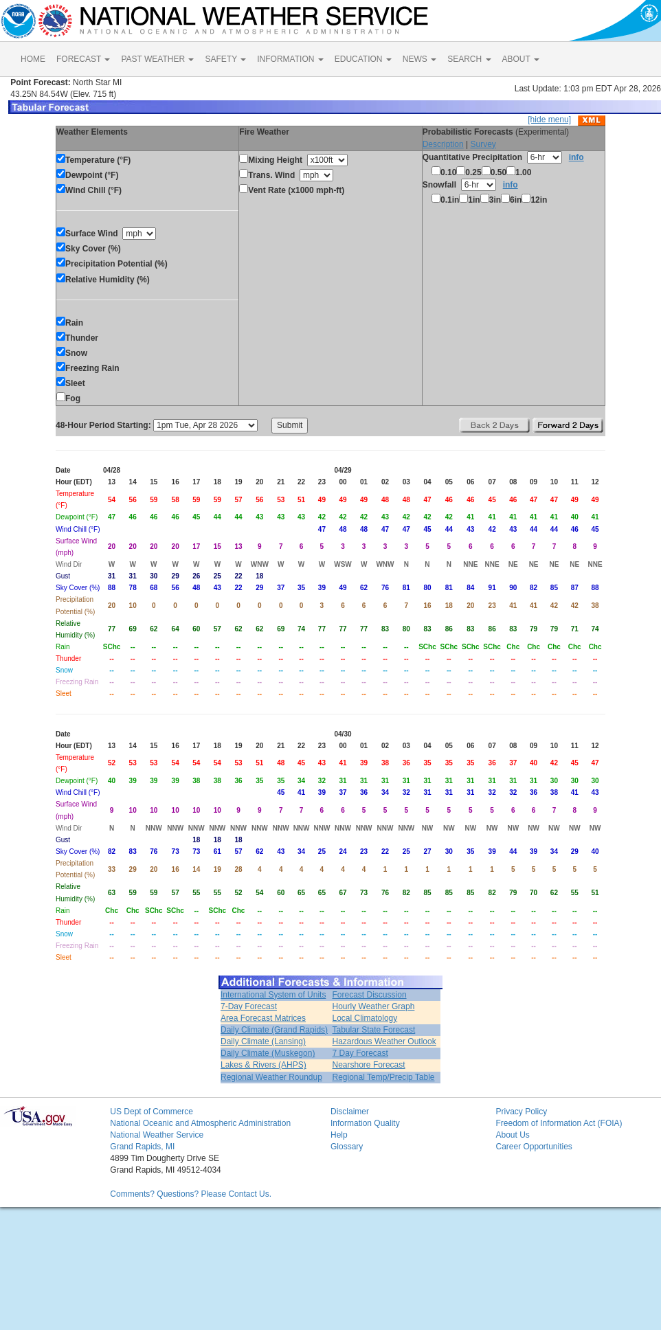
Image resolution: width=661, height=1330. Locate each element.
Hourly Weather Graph (374, 1006)
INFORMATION (290, 59)
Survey (482, 144)
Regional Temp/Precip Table (384, 1077)
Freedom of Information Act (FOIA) (558, 1123)
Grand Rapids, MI (142, 1146)
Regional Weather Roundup (271, 1077)
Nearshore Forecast (369, 1065)
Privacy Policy (521, 1111)
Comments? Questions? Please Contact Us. (190, 1194)
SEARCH (469, 59)
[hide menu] (549, 119)
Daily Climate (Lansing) (263, 1041)
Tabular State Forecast (374, 1030)
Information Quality (365, 1123)
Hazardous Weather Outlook (384, 1041)
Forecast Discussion (370, 995)
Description (443, 144)
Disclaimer (349, 1111)
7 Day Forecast (360, 1053)
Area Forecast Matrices (263, 1018)
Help (339, 1135)
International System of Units (273, 995)
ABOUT (520, 59)
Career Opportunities (533, 1146)
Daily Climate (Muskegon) (268, 1053)
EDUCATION (363, 59)
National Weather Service (156, 1135)
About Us (512, 1135)
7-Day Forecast (249, 1006)
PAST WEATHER (157, 59)
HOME (33, 59)
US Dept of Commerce (151, 1111)
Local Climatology (365, 1018)
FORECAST (83, 59)
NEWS (419, 59)
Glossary (346, 1146)
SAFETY (225, 59)
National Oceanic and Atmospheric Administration (200, 1123)
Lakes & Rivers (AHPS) (263, 1065)
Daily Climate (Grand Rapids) (274, 1030)
